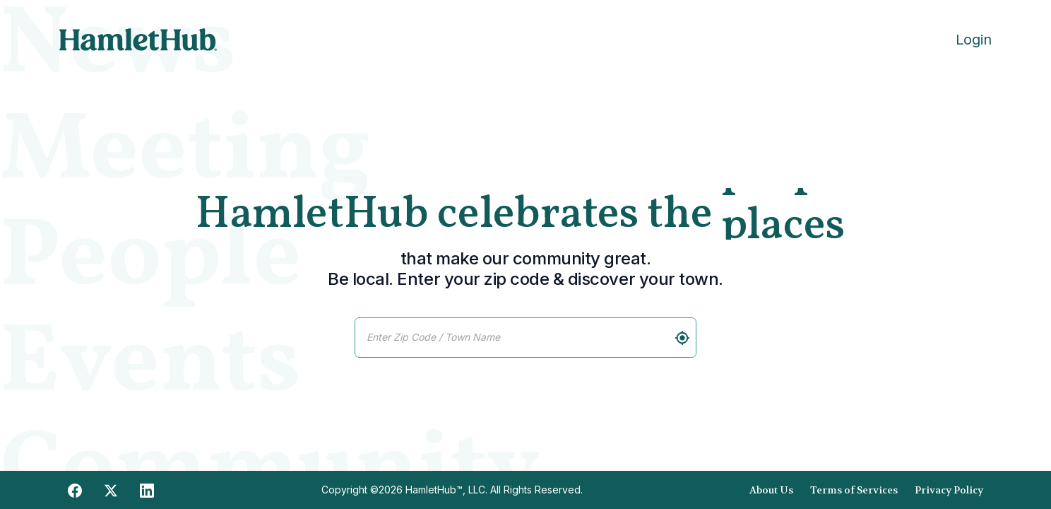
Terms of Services (854, 490)
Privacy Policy (949, 490)
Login (974, 39)
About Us (771, 490)
